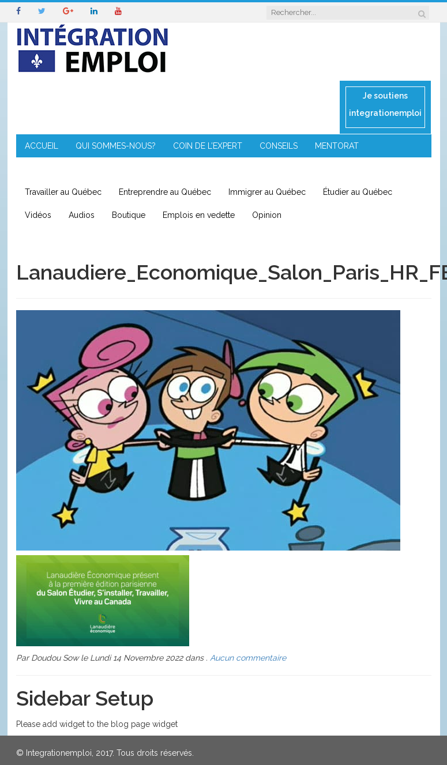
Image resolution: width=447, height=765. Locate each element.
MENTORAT (337, 145)
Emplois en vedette (199, 215)
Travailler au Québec (63, 192)
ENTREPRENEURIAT (61, 169)
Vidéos (38, 215)
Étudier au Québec (357, 192)
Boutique (128, 215)
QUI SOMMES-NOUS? (116, 145)
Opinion (266, 215)
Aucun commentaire (248, 657)
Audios (82, 215)
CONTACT (249, 169)
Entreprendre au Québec (165, 192)
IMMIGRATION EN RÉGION (163, 169)
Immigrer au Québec (267, 192)
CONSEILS (279, 145)
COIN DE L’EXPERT (207, 145)
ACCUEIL (41, 145)
